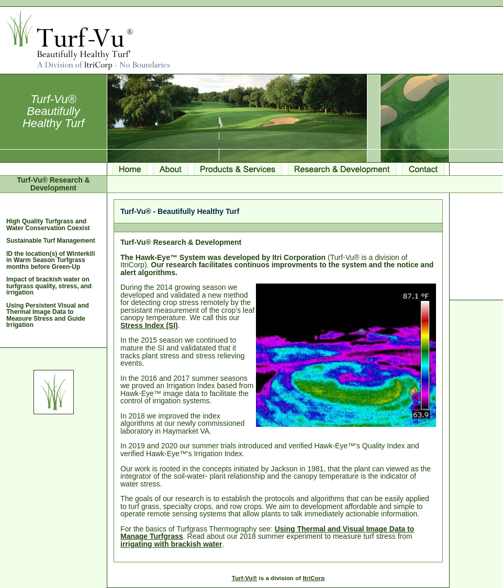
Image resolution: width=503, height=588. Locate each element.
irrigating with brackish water (171, 544)
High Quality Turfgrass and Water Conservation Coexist (48, 224)
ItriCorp (314, 577)
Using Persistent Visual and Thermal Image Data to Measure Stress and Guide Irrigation (47, 315)
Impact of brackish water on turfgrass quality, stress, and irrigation (49, 286)
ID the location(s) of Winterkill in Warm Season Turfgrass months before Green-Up (50, 260)
